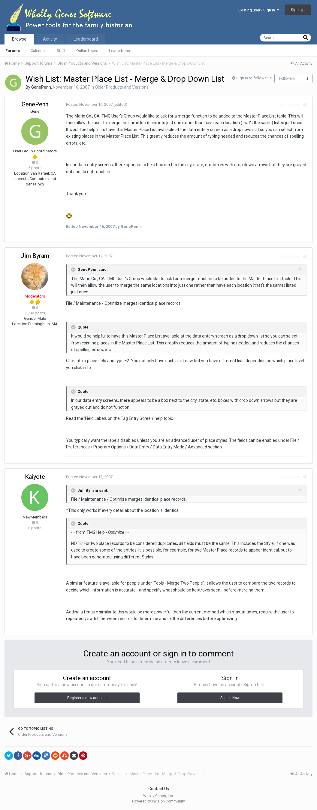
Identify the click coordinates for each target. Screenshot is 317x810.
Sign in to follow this (254, 78)
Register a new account (87, 698)
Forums (12, 50)
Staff (61, 50)
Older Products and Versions (122, 87)
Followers (287, 78)
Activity (50, 39)
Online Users (87, 50)
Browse (19, 39)
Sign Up (298, 10)
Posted (88, 104)
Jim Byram (35, 255)
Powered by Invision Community (158, 801)
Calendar (38, 50)
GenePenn (41, 87)
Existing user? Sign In (258, 10)
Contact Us (158, 788)
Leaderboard (120, 50)
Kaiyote (35, 476)
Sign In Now (230, 698)
